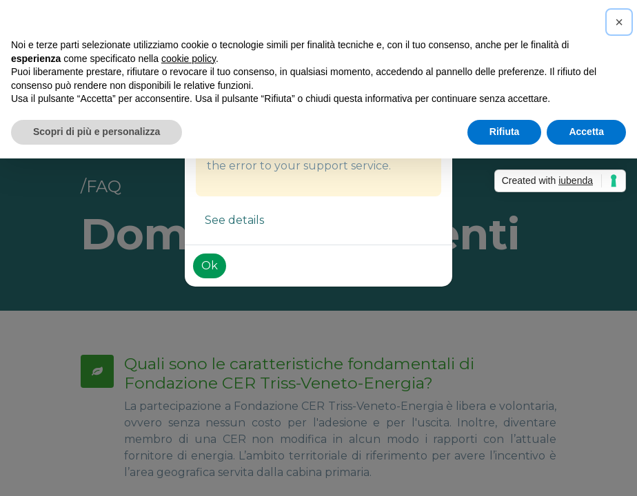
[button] (619, 22)
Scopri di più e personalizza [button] (96, 131)
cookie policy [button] (188, 58)
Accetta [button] (586, 131)
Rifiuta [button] (504, 131)
